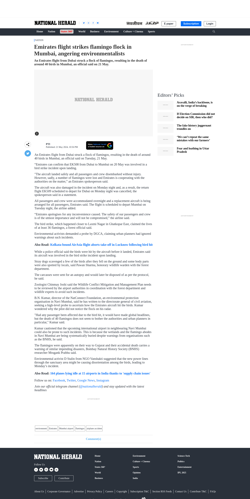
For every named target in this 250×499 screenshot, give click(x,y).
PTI (48, 144)
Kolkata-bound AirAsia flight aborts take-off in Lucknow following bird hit (101, 244)
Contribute (64, 478)
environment (41, 428)
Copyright (122, 491)
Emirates (53, 428)
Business (99, 478)
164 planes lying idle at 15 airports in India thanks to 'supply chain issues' (100, 373)
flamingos (80, 428)
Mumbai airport (66, 428)
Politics (180, 461)
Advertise (79, 491)
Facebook (59, 380)
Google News (86, 380)
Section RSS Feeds (162, 491)
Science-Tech (183, 456)
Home (97, 456)
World (98, 472)
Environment (139, 456)
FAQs (213, 491)
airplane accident (94, 428)
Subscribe (43, 478)
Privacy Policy (94, 491)
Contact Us (181, 491)
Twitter (71, 380)
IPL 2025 (181, 472)
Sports (136, 467)
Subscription (191, 23)
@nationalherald (91, 386)
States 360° (100, 467)
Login (209, 23)
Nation (39, 40)
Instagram (102, 380)
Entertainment (184, 467)
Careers (109, 491)
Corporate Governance (58, 491)
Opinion (137, 472)
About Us (39, 491)
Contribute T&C (198, 491)
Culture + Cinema (141, 461)
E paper (168, 23)
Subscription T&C (139, 491)
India (135, 478)
